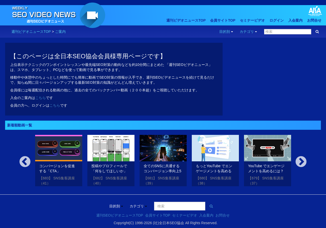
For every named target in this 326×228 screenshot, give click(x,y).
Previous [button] (25, 162)
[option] (59, 161)
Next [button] (301, 162)
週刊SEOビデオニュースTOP (119, 215)
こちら (40, 98)
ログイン (276, 20)
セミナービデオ (252, 20)
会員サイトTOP (222, 20)
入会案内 (295, 20)
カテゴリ (248, 32)
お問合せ (314, 20)
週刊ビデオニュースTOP (186, 20)
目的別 (226, 32)
